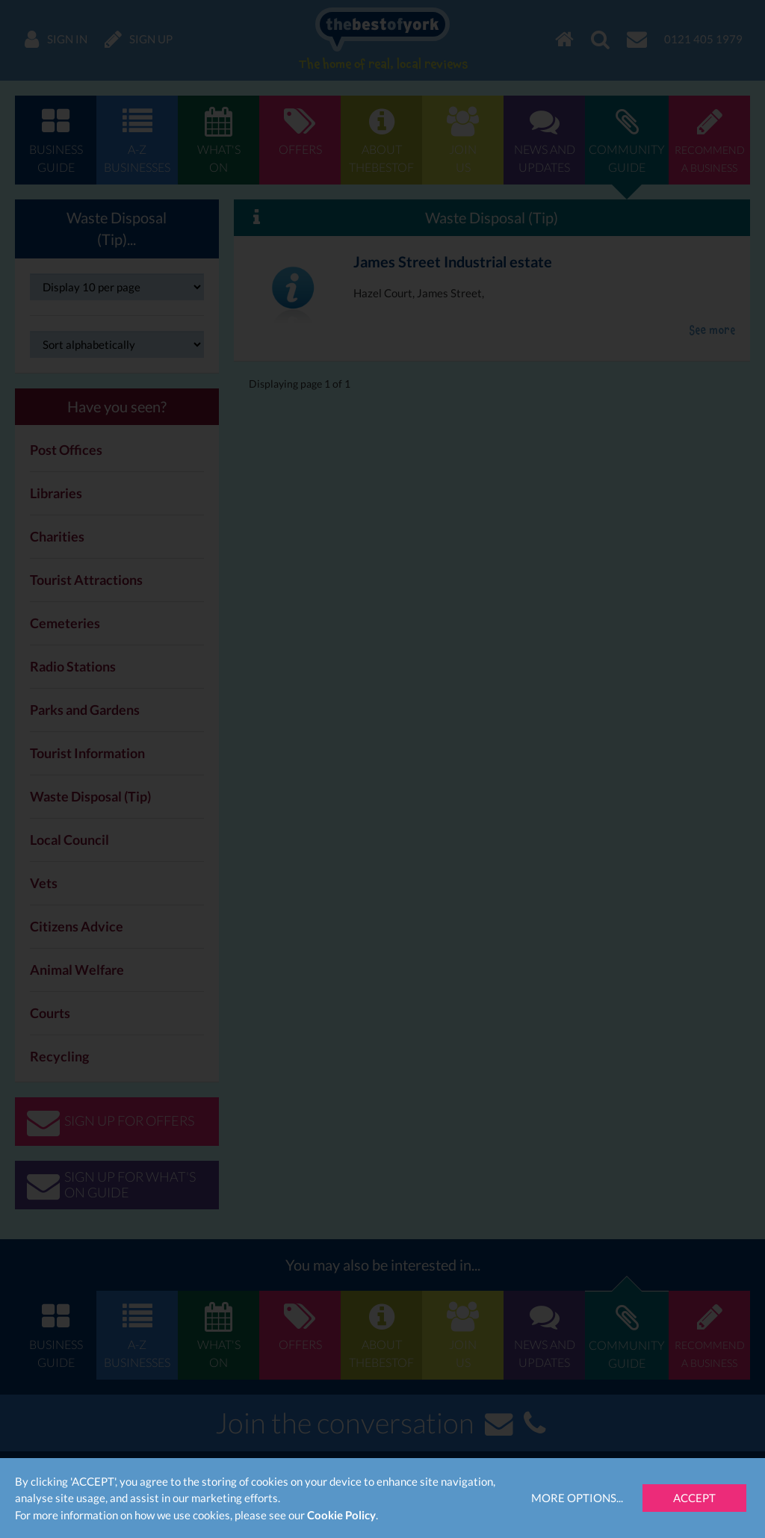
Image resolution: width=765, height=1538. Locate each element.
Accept (694, 1497)
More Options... (577, 1497)
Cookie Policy (341, 1515)
